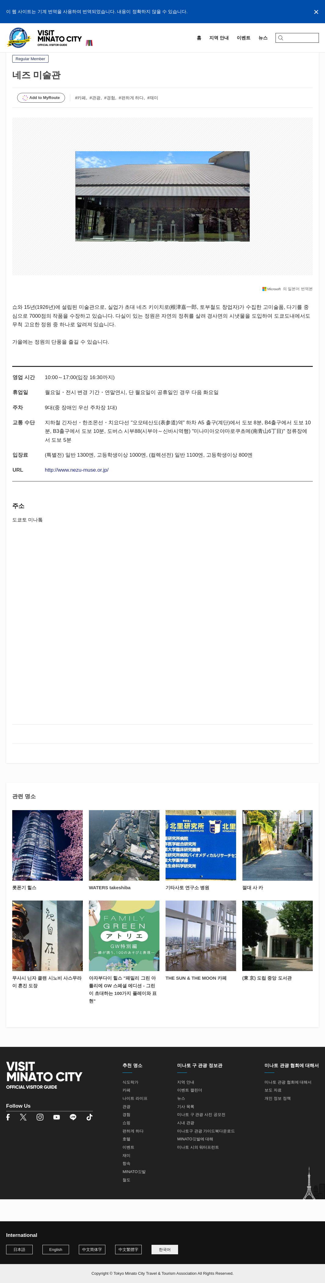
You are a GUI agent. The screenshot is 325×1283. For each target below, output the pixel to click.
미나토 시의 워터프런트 (198, 1169)
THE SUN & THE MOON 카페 (196, 1000)
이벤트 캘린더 (189, 1112)
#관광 (94, 119)
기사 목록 (185, 1128)
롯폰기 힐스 (24, 909)
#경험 (109, 119)
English (55, 1249)
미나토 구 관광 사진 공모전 (201, 1137)
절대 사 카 (252, 909)
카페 (126, 1112)
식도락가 (130, 1104)
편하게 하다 (133, 1153)
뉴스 (181, 1120)
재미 (126, 1177)
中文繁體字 (128, 1249)
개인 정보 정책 (277, 1120)
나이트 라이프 (135, 1120)
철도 (126, 1202)
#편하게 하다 (131, 119)
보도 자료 (273, 1112)
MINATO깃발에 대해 (195, 1161)
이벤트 (128, 1169)
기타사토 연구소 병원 (187, 909)
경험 (126, 1137)
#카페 (80, 119)
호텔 (126, 1161)
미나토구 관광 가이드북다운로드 (206, 1153)
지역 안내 (26, 57)
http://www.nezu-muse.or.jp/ (77, 492)
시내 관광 (185, 1145)
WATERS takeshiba (109, 909)
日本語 (19, 1249)
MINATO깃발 (133, 1194)
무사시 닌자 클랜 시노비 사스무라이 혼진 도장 (47, 1003)
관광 (126, 1128)
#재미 (152, 119)
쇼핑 (126, 1145)
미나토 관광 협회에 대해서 (288, 1104)
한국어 (165, 1249)
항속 (126, 1185)
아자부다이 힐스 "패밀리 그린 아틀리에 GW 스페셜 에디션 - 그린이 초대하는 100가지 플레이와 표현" (123, 1011)
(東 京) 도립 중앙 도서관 (267, 1000)
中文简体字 (92, 1249)
